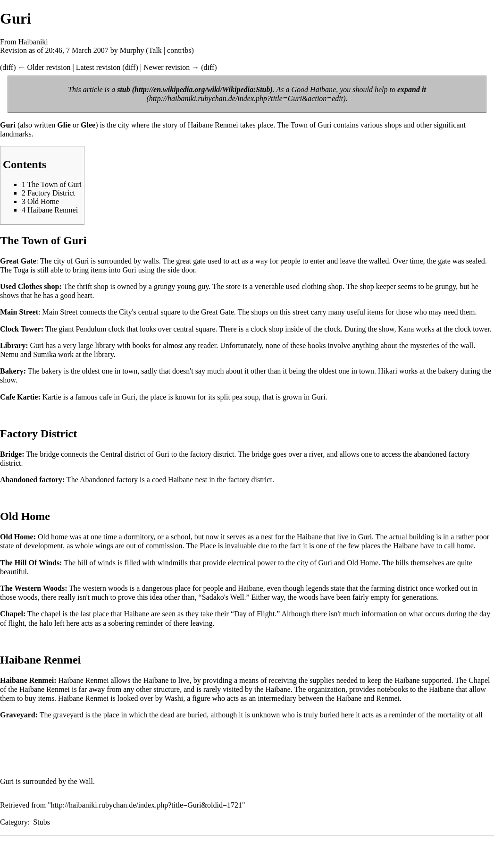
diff (7, 67)
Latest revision (98, 67)
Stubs (41, 822)
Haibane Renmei (213, 125)
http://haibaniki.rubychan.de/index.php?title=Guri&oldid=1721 (146, 805)
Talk (155, 50)
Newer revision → (171, 67)
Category (14, 822)
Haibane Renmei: (28, 680)
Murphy (132, 50)
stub (123, 89)
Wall (86, 781)
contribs (179, 50)
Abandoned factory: (32, 480)
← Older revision (43, 67)
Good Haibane (314, 89)
